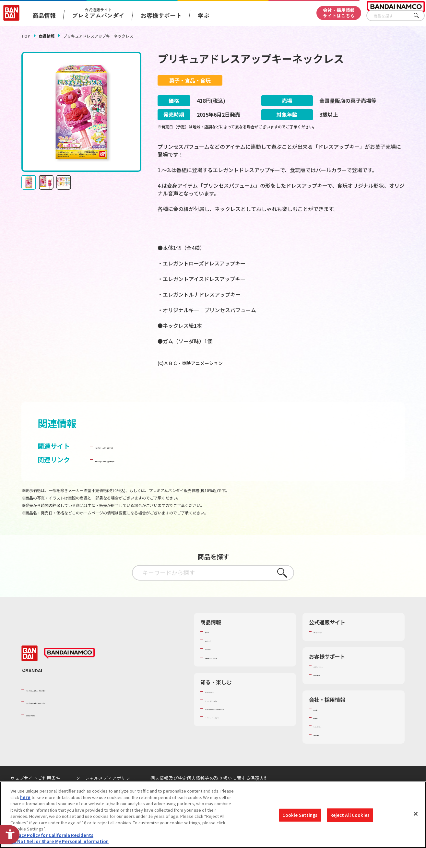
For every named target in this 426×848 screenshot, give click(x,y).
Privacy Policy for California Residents (51, 835)
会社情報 (322, 726)
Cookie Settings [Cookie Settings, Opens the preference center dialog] (300, 815)
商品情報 (46, 36)
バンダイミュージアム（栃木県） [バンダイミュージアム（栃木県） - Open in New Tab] (236, 734)
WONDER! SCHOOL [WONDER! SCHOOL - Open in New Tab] (223, 709)
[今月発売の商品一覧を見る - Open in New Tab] (345, 389)
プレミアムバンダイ (332, 649)
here (25, 797)
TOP (25, 36)
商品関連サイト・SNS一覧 (230, 674)
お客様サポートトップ (335, 683)
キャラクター (217, 665)
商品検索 (213, 649)
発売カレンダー (219, 657)
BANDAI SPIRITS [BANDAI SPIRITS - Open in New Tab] (45, 731)
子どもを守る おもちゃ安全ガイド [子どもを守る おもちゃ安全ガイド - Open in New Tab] (144, 476)
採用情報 (322, 734)
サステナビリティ (330, 743)
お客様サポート (161, 15)
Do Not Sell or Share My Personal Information (59, 842)
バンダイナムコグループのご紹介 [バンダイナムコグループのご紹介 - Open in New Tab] (65, 706)
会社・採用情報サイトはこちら (339, 13)
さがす (420, 15)
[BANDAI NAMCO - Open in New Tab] (69, 671)
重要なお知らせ (328, 691)
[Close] (415, 814)
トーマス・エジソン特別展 (230, 717)
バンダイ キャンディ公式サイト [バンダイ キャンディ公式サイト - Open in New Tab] (141, 463)
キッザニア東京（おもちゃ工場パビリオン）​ (247, 725)
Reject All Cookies (350, 815)
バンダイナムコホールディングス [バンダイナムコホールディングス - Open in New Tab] (65, 718)
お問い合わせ (326, 751)
